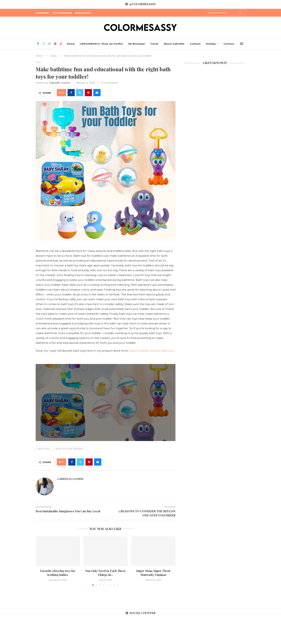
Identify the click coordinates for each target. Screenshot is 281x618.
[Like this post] (62, 93)
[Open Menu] (241, 43)
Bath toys (44, 449)
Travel (154, 43)
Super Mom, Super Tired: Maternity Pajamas (153, 573)
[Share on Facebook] (71, 93)
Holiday (211, 43)
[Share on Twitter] (79, 93)
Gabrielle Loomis (59, 83)
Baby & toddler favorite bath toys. (152, 351)
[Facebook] (38, 43)
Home (71, 43)
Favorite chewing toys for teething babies (57, 573)
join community (62, 12)
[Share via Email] (97, 93)
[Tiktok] (61, 43)
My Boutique (136, 43)
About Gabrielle (174, 43)
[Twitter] (43, 43)
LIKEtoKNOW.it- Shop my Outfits (101, 43)
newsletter (42, 12)
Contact (195, 43)
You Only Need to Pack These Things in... (105, 573)
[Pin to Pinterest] (88, 93)
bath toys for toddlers (69, 449)
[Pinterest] (55, 43)
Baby (54, 55)
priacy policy (83, 12)
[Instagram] (49, 43)
